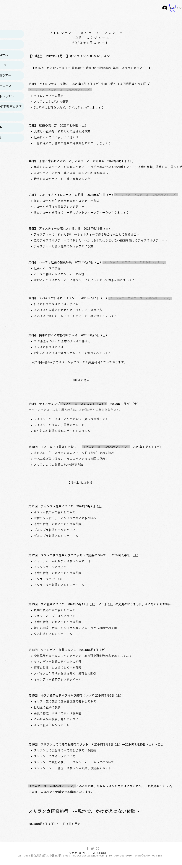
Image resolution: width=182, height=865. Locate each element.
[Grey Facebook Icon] (87, 848)
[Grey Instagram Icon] (97, 848)
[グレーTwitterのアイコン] (92, 848)
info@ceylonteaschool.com (88, 855)
